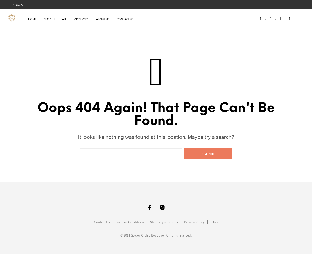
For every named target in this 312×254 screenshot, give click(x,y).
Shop (47, 19)
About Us (102, 19)
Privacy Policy (194, 222)
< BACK (18, 4)
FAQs (214, 222)
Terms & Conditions (130, 222)
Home (32, 19)
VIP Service (81, 19)
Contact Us (125, 19)
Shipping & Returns (164, 222)
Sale (64, 19)
